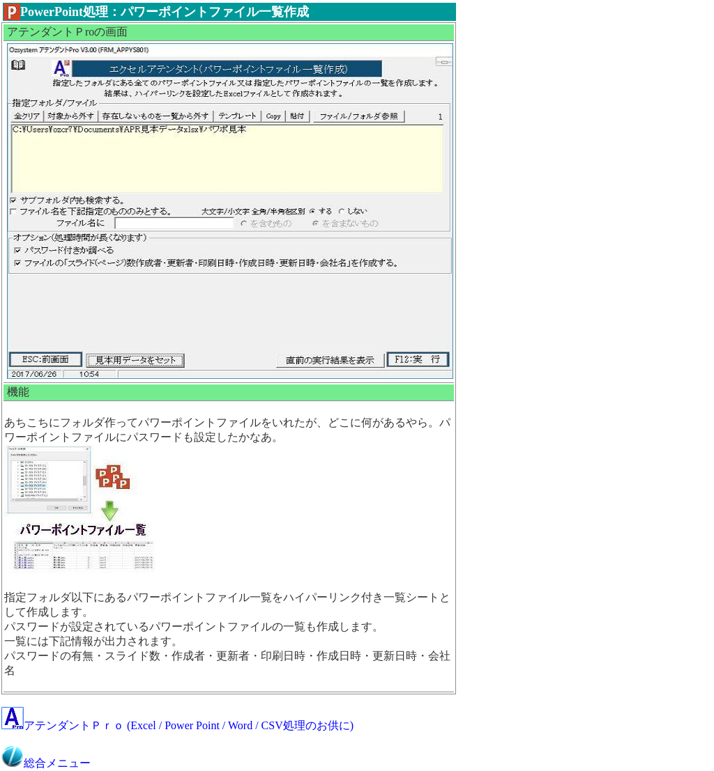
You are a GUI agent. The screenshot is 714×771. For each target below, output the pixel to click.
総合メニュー (46, 763)
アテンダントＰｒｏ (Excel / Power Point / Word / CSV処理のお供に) (177, 725)
